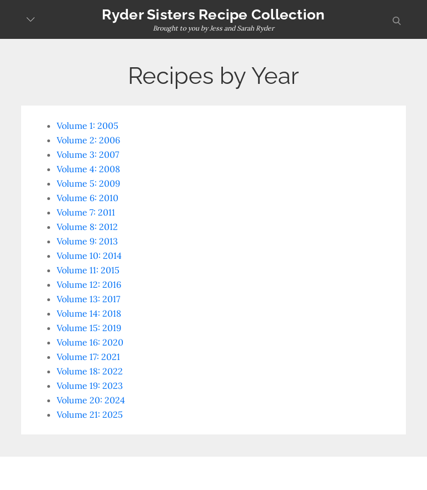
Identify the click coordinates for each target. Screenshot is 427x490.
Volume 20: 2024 (91, 400)
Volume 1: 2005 (87, 125)
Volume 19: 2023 (90, 385)
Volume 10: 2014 (89, 255)
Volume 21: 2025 (90, 414)
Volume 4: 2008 (88, 168)
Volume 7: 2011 (86, 212)
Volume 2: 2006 (88, 140)
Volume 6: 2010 (87, 197)
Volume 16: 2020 (90, 342)
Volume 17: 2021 (88, 356)
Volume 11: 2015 (88, 270)
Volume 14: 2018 (89, 313)
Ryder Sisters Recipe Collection (213, 14)
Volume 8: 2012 (87, 226)
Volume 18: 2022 (90, 371)
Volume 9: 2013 (87, 241)
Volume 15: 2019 (89, 327)
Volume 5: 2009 (88, 183)
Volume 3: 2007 (88, 154)
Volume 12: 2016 (89, 284)
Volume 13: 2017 (88, 298)
